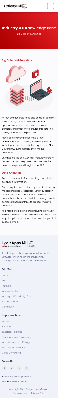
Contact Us (8, 307)
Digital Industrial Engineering (16, 337)
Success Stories (10, 302)
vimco (19, 368)
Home (5, 275)
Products (6, 286)
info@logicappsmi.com (20, 377)
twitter (12, 368)
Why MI (5, 321)
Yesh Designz (42, 389)
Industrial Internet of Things (16, 342)
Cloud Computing (11, 353)
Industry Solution (10, 291)
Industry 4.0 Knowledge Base (17, 296)
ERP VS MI (6, 327)
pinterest (26, 368)
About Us (6, 281)
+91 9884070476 (18, 382)
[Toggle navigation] (50, 6)
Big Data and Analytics (13, 348)
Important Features (12, 332)
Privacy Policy (38, 393)
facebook (4, 368)
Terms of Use (20, 393)
